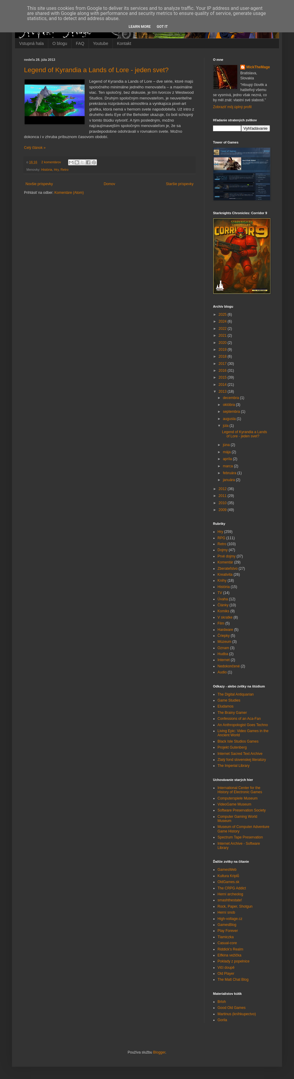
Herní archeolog (230, 894)
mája (227, 452)
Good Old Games (231, 1008)
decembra (231, 398)
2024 (223, 321)
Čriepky (224, 636)
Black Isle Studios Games (238, 741)
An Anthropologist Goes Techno (243, 725)
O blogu (59, 43)
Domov (109, 184)
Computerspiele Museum (237, 798)
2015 (223, 377)
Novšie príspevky (39, 184)
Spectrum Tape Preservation (240, 837)
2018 (223, 356)
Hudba (223, 654)
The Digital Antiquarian (236, 694)
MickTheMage (258, 67)
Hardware (225, 630)
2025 (223, 314)
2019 (223, 349)
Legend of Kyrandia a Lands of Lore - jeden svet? (96, 70)
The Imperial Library (234, 766)
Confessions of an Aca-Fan (239, 719)
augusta (230, 419)
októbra (229, 405)
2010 (223, 503)
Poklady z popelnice (234, 961)
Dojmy (223, 550)
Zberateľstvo (228, 568)
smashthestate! (230, 900)
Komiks (223, 611)
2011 (223, 496)
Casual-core (227, 943)
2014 (223, 385)
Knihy (222, 580)
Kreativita (225, 574)
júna (227, 445)
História (46, 169)
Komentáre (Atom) (69, 193)
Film (221, 623)
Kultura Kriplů (228, 876)
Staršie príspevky (180, 184)
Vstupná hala (31, 43)
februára (230, 473)
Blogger (159, 1052)
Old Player (226, 973)
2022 (223, 329)
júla (226, 426)
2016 (223, 370)
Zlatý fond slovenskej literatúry (242, 760)
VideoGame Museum (234, 804)
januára (229, 480)
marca (228, 466)
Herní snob (226, 912)
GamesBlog (227, 925)
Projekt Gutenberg (232, 747)
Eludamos (225, 706)
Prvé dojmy (227, 556)
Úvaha (223, 599)
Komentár (225, 562)
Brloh (222, 1002)
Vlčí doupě (226, 967)
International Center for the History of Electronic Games (240, 790)
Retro (64, 169)
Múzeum (224, 642)
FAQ (80, 43)
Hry (56, 169)
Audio (222, 672)
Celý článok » (35, 148)
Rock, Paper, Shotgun (235, 906)
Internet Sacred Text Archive (240, 754)
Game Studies (229, 700)
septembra (232, 411)
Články (223, 605)
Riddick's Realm (230, 949)
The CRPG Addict (232, 888)
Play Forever (228, 931)
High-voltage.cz (230, 919)
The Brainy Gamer (232, 713)
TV (220, 593)
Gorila (222, 1020)
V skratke (225, 617)
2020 (223, 343)
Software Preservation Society (242, 810)
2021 (223, 335)
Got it (162, 27)
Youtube (100, 43)
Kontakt (124, 43)
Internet (224, 660)
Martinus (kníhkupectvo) (237, 1014)
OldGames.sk (228, 882)
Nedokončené (229, 666)
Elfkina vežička (229, 955)
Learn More (140, 27)
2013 (223, 391)
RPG (221, 538)
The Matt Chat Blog (233, 979)
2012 (223, 489)
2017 (223, 364)
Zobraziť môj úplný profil (232, 107)
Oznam (223, 648)
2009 (223, 510)
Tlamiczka (226, 937)
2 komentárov (51, 162)
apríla (228, 459)
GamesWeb (227, 870)
